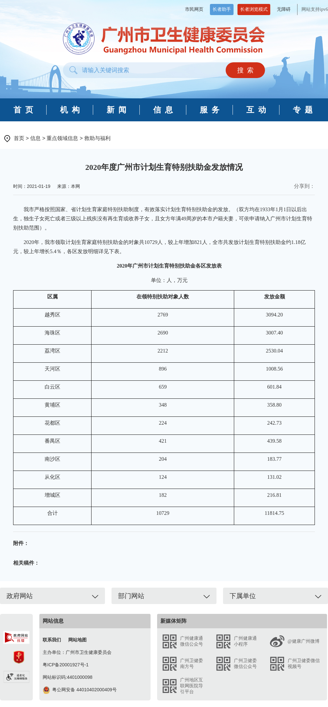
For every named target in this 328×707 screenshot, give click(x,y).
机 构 (70, 110)
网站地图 (77, 639)
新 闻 (116, 110)
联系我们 (52, 639)
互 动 (256, 110)
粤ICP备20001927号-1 (66, 664)
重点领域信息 (62, 138)
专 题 (303, 110)
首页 (19, 138)
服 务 (209, 110)
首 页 (23, 110)
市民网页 (194, 9)
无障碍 (284, 9)
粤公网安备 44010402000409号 (80, 689)
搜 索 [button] (245, 70)
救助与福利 (97, 138)
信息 (35, 138)
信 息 (163, 110)
